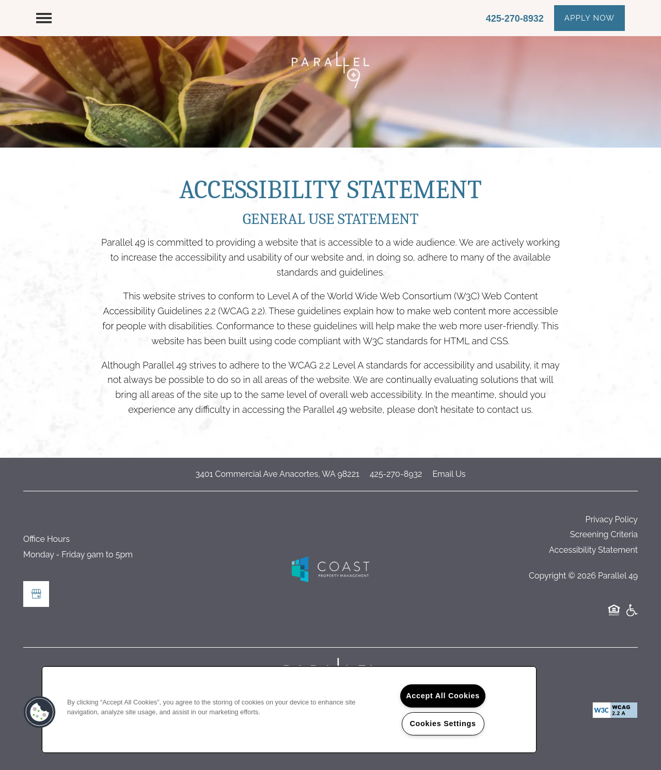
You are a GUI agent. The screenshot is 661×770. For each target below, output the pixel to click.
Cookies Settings (443, 723)
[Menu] (44, 18)
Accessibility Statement (593, 550)
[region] (289, 709)
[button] (589, 18)
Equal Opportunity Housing (614, 615)
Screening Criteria (604, 534)
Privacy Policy (611, 519)
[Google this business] (36, 594)
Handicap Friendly (631, 615)
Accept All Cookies (443, 696)
